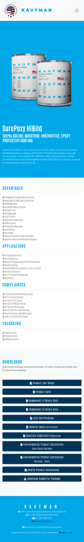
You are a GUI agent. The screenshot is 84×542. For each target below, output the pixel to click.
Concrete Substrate (42, 435)
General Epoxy (42, 426)
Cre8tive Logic (66, 533)
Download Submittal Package (42, 478)
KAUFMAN (28, 10)
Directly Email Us (42, 521)
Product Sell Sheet (42, 383)
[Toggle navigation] (76, 10)
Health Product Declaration (42, 469)
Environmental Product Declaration (42, 446)
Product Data (42, 391)
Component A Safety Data (42, 400)
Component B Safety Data (42, 409)
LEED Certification (42, 418)
